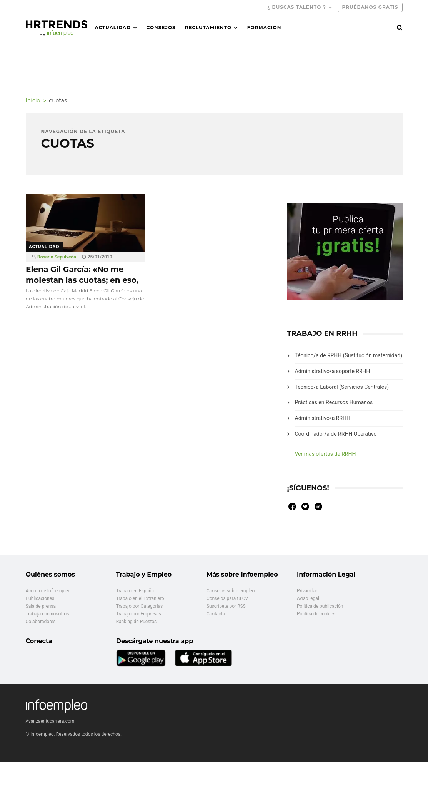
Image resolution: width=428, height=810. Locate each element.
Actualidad (113, 27)
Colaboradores (41, 621)
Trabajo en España (135, 590)
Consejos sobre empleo (231, 590)
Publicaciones (40, 598)
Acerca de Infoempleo (48, 590)
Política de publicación (320, 606)
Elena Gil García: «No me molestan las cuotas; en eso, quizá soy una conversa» (82, 280)
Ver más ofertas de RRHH (325, 454)
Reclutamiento (208, 27)
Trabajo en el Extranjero (140, 598)
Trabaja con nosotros (47, 614)
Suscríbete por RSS (226, 606)
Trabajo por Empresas (138, 614)
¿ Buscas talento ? (296, 7)
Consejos (161, 27)
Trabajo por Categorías (139, 606)
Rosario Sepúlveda (56, 257)
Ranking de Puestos (136, 621)
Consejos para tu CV (227, 598)
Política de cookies (316, 614)
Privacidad (307, 590)
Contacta (216, 614)
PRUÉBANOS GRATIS (370, 7)
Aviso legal (308, 598)
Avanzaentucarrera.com (50, 721)
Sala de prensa (41, 606)
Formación (264, 27)
